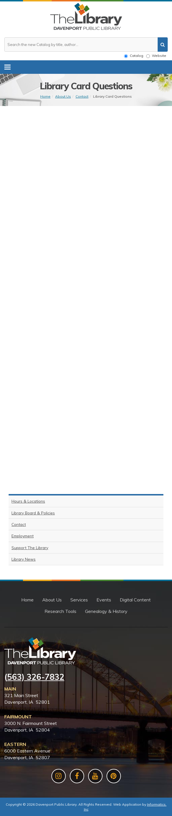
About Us (63, 96)
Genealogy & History (106, 611)
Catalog (133, 55)
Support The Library (29, 547)
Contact (82, 96)
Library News (23, 559)
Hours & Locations (28, 501)
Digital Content (135, 600)
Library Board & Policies (33, 512)
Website (156, 55)
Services (79, 600)
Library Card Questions (112, 96)
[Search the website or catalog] (86, 44)
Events (103, 600)
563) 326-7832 (35, 677)
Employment (22, 535)
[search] (163, 44)
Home (45, 96)
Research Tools (60, 611)
